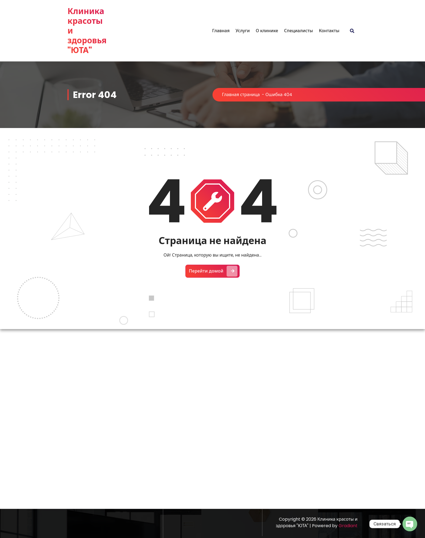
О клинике (267, 31)
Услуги (243, 31)
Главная (221, 31)
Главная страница (241, 94)
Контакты (329, 31)
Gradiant (348, 526)
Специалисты (298, 31)
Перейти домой (213, 270)
